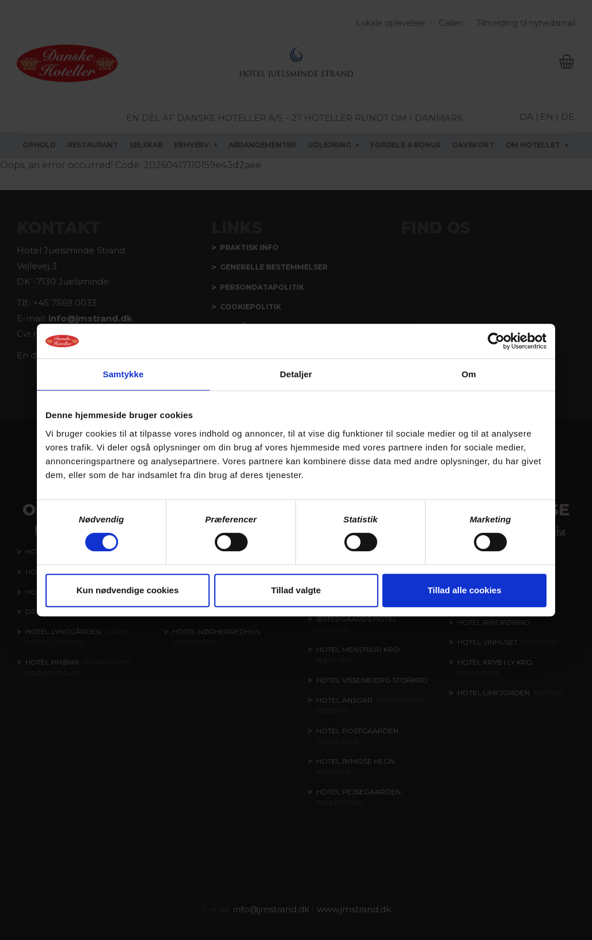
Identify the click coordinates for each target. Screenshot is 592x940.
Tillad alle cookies (464, 590)
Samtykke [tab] (123, 374)
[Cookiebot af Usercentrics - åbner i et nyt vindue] (496, 341)
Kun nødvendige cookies (128, 590)
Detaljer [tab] (296, 374)
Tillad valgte (296, 590)
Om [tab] (468, 374)
